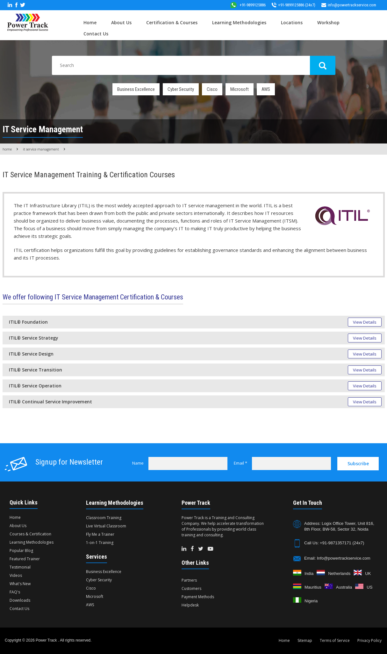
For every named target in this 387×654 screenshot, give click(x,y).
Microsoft (239, 89)
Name (138, 463)
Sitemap (304, 640)
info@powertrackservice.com (348, 5)
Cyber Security (181, 89)
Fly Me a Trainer (100, 534)
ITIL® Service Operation (35, 386)
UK (368, 573)
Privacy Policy (369, 640)
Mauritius (313, 587)
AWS (266, 89)
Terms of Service (335, 640)
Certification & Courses (171, 22)
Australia (344, 587)
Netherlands (339, 573)
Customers (191, 588)
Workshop (328, 22)
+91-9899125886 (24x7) (293, 5)
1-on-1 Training (99, 542)
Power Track (47, 640)
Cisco (212, 89)
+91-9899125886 (248, 5)
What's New (20, 583)
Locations (292, 22)
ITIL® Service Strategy (33, 338)
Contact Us (95, 34)
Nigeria (311, 601)
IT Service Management (41, 149)
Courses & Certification (30, 534)
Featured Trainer (25, 559)
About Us (121, 22)
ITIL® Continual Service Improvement (50, 402)
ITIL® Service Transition (35, 370)
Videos (16, 575)
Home (90, 22)
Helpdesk (190, 605)
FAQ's (15, 592)
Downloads (20, 600)
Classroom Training (103, 517)
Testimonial (20, 567)
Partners (189, 580)
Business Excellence (136, 89)
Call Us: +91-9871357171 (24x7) (334, 542)
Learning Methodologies (239, 22)
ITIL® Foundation (28, 322)
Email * (240, 463)
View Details (364, 322)
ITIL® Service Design (31, 354)
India (309, 573)
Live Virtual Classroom (106, 526)
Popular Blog (21, 550)
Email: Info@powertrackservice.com (337, 558)
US (369, 587)
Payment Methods (198, 596)
